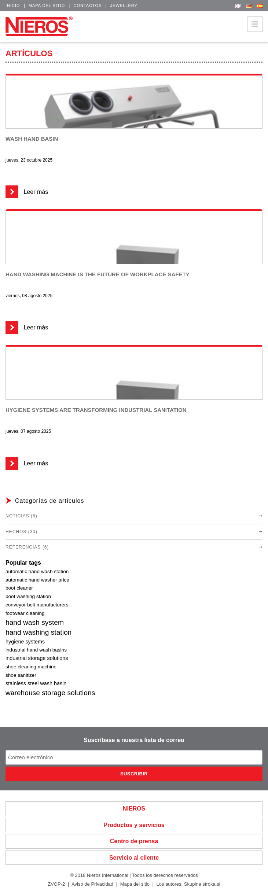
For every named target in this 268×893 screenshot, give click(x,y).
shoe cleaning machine (30, 666)
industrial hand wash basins (36, 650)
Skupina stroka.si (202, 884)
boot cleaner (19, 588)
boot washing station (28, 596)
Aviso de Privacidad (92, 884)
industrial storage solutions (36, 658)
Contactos (87, 5)
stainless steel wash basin (35, 683)
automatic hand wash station (37, 571)
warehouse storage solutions (50, 693)
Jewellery (123, 5)
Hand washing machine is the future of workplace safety (97, 274)
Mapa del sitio (47, 5)
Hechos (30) (21, 531)
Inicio (12, 5)
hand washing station (38, 632)
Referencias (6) (27, 547)
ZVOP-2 (56, 884)
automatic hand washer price (37, 580)
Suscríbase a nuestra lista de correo (134, 740)
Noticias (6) (21, 516)
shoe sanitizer (20, 675)
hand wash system (34, 622)
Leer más (26, 192)
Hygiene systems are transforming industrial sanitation (96, 410)
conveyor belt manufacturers (37, 605)
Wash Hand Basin (31, 139)
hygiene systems (25, 642)
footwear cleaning (25, 613)
